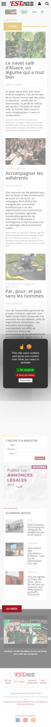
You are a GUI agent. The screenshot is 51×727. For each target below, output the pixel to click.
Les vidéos (11, 608)
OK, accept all (25, 370)
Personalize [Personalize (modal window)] (25, 380)
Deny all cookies (25, 375)
